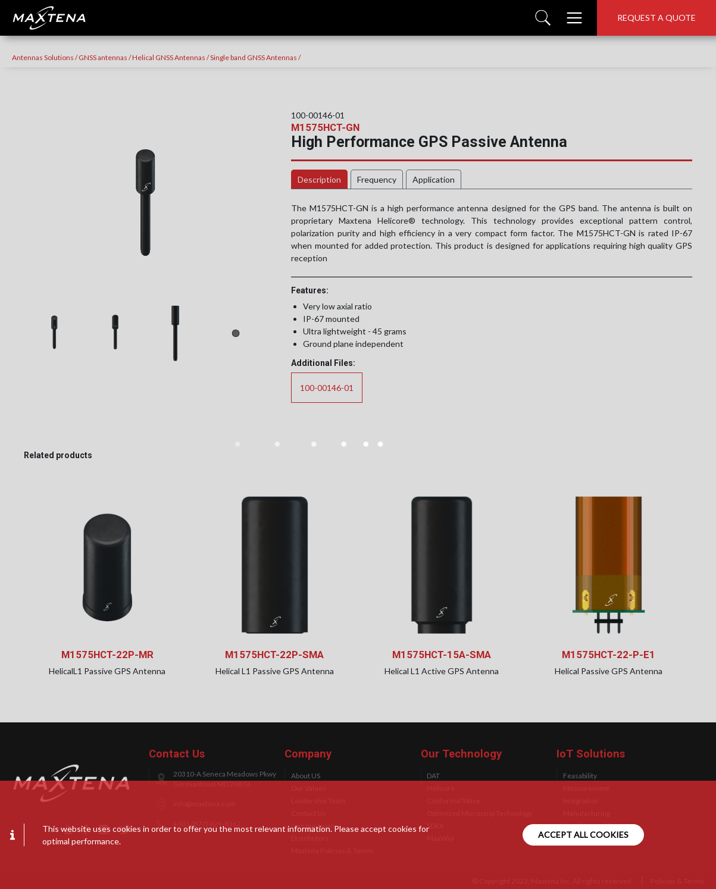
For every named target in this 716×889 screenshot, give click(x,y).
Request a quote (656, 17)
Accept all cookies (583, 834)
